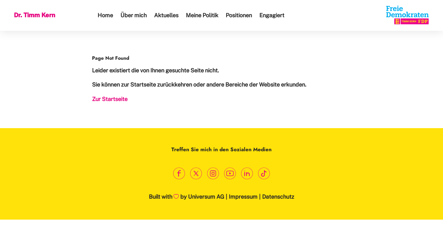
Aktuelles (166, 15)
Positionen (239, 15)
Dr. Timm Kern (34, 15)
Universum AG (206, 196)
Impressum (243, 196)
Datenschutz (278, 196)
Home (105, 15)
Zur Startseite (109, 99)
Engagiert (271, 15)
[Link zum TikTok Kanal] (264, 173)
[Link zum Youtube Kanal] (230, 173)
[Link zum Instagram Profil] (213, 173)
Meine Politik (202, 15)
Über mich (133, 15)
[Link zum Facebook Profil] (179, 173)
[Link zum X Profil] (196, 173)
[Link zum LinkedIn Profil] (247, 173)
